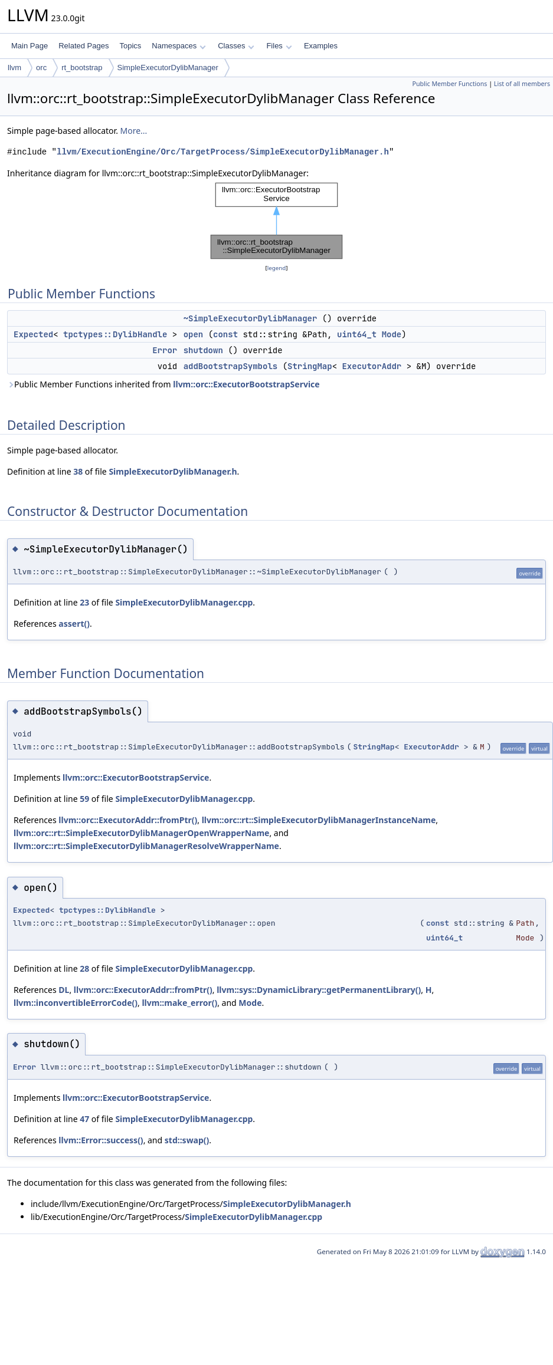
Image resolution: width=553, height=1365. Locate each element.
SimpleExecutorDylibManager (167, 67)
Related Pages (83, 45)
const (225, 334)
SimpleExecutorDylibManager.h (173, 471)
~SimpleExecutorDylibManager (251, 318)
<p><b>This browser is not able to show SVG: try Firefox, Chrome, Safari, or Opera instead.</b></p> (277, 221)
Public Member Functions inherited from (163, 384)
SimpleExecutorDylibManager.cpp (184, 602)
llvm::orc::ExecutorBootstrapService (246, 384)
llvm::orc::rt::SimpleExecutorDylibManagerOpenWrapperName (141, 832)
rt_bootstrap (81, 67)
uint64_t (357, 334)
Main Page (29, 45)
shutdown (203, 350)
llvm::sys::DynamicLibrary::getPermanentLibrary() (319, 989)
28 (84, 968)
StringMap (309, 366)
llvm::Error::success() (100, 1140)
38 (78, 471)
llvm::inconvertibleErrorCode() (76, 1002)
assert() (74, 623)
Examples (321, 45)
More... (134, 130)
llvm (14, 67)
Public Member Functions (449, 84)
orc (41, 67)
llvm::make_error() (179, 1002)
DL (63, 989)
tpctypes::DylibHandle (115, 334)
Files (279, 45)
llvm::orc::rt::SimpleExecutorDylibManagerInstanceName (319, 819)
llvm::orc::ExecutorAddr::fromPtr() (127, 819)
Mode (392, 334)
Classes (236, 45)
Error (164, 350)
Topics (130, 45)
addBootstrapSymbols (231, 366)
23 (84, 602)
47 (84, 1118)
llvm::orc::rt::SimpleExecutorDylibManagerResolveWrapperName (146, 845)
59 (84, 798)
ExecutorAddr (371, 366)
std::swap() (187, 1140)
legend (276, 268)
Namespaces (178, 45)
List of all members (522, 84)
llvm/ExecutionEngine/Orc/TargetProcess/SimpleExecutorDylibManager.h (223, 151)
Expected (33, 334)
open (194, 334)
